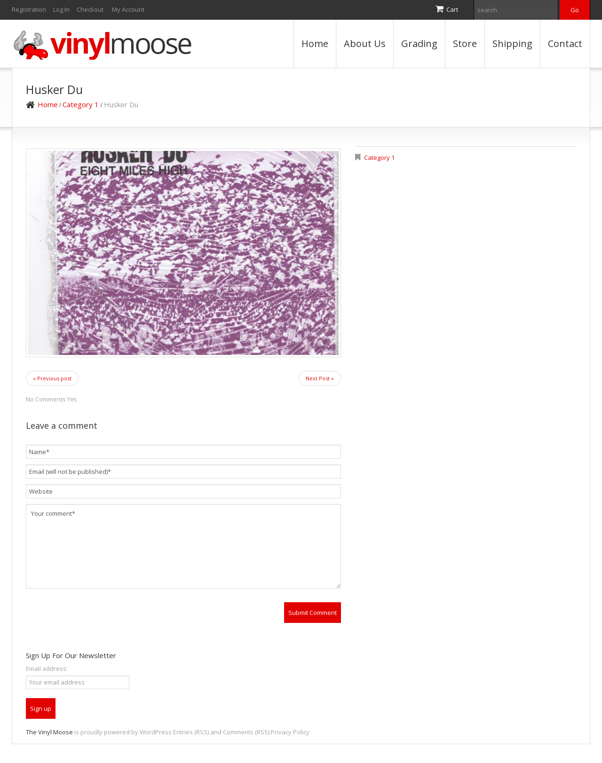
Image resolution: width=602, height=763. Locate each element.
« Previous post (52, 378)
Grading (419, 43)
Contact (565, 43)
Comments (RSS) (246, 732)
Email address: (47, 668)
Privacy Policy (290, 732)
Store (465, 43)
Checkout (90, 9)
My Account (128, 9)
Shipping (512, 43)
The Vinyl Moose (49, 732)
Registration (29, 9)
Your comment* (183, 546)
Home (314, 43)
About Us (365, 43)
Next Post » (320, 378)
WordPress (156, 732)
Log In (61, 9)
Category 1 (81, 104)
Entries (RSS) (191, 732)
